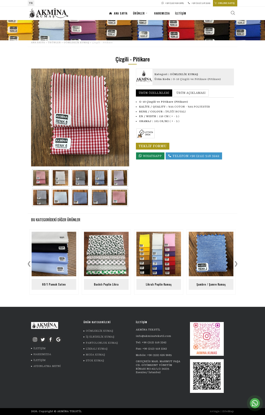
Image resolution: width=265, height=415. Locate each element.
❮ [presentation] (29, 263)
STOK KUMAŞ (95, 360)
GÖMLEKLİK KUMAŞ (76, 42)
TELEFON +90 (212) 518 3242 (193, 156)
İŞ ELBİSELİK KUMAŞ (100, 336)
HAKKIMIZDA (162, 13)
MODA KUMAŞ (95, 354)
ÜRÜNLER (139, 13)
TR (31, 3)
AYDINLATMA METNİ (47, 366)
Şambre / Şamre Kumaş (211, 284)
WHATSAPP (150, 156)
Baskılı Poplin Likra (106, 284)
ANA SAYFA (118, 13)
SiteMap (228, 411)
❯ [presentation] (236, 263)
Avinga (215, 411)
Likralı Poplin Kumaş (159, 284)
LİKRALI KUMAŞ (97, 348)
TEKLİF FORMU (153, 146)
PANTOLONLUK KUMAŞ (102, 342)
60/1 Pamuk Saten (54, 284)
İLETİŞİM (180, 13)
